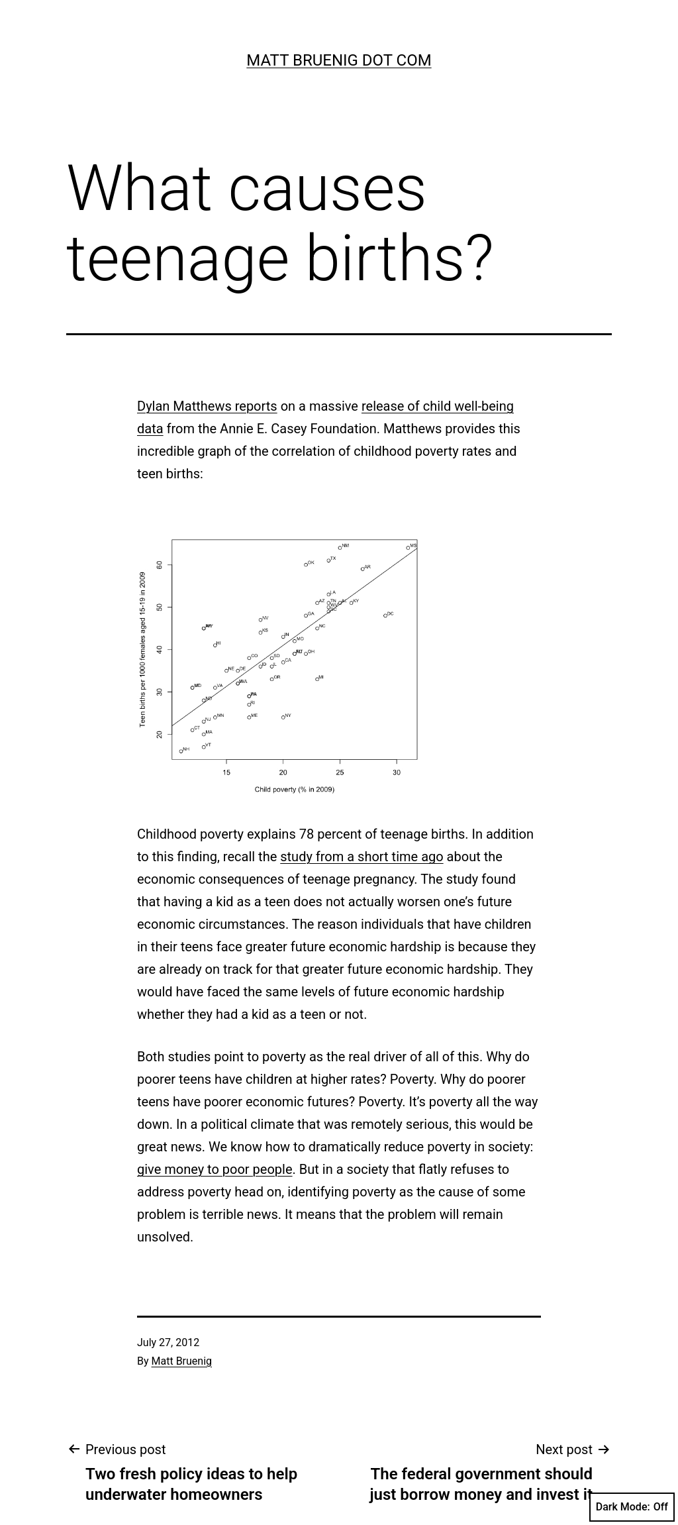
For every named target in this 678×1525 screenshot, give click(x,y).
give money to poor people (215, 1169)
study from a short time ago (361, 857)
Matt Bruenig (182, 1361)
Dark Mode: (632, 1507)
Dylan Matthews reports (207, 406)
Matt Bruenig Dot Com (338, 60)
